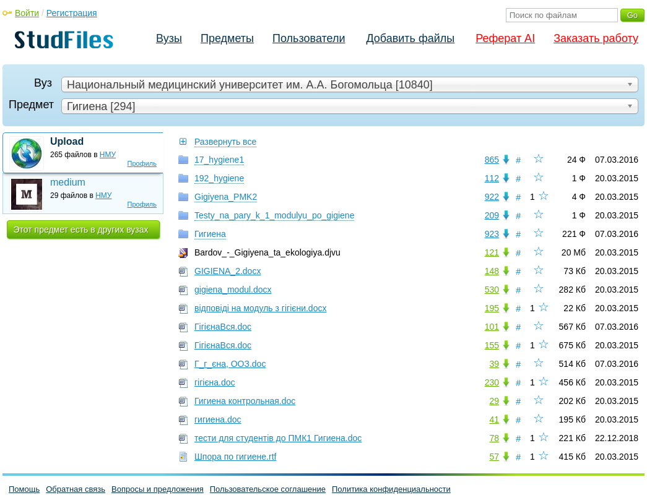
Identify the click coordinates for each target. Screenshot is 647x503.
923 (492, 234)
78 (494, 438)
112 (492, 178)
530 (492, 289)
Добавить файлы (410, 38)
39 (494, 364)
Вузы (169, 38)
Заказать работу (596, 38)
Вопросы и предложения (157, 489)
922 (492, 197)
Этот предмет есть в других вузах (81, 229)
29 (494, 401)
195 (492, 308)
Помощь (24, 489)
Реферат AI (505, 38)
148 (492, 271)
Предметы (227, 38)
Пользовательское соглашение (268, 489)
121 (492, 252)
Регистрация (71, 13)
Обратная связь (75, 489)
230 (492, 382)
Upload (67, 141)
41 (494, 419)
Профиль (142, 163)
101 (492, 327)
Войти (27, 13)
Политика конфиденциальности (391, 489)
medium (67, 182)
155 (492, 345)
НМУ (108, 154)
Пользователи (308, 38)
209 (492, 215)
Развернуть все (225, 142)
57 (494, 457)
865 (492, 160)
